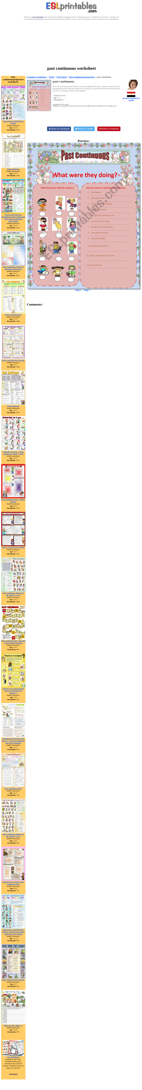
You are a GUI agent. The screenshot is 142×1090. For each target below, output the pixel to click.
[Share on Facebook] (59, 129)
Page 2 (87, 290)
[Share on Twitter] (84, 129)
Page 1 (78, 290)
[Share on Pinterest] (109, 129)
